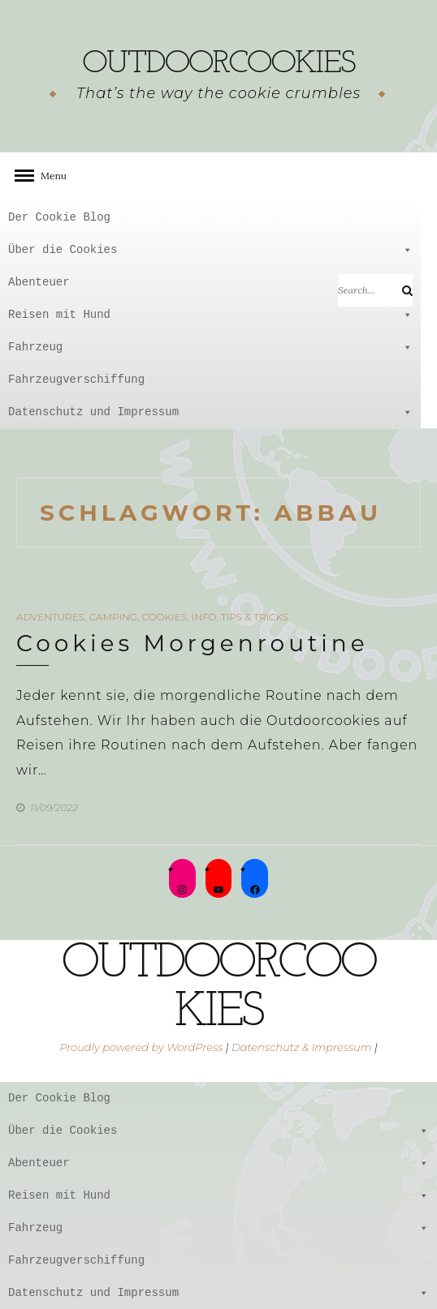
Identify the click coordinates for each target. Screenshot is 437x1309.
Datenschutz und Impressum (210, 412)
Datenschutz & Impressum (301, 1047)
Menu (49, 176)
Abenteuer (210, 282)
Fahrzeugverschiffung (76, 379)
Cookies (165, 617)
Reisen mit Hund (210, 314)
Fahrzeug (210, 347)
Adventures (50, 617)
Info (204, 617)
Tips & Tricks (254, 617)
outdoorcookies (218, 64)
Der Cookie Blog (59, 217)
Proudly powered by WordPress (141, 1047)
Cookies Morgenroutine (192, 643)
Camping (113, 617)
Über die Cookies (210, 250)
